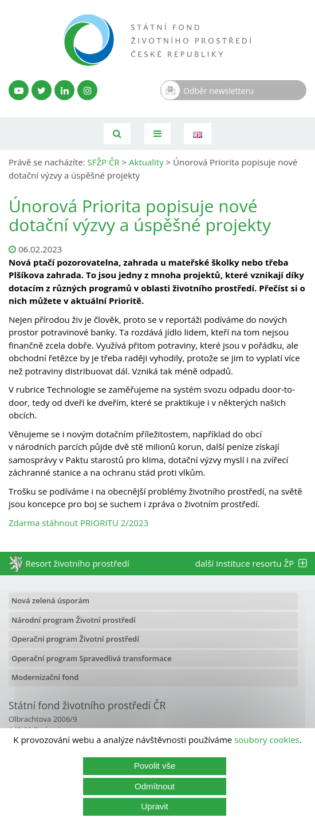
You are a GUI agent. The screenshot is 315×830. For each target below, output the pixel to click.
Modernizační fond (44, 677)
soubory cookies (267, 739)
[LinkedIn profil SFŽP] (64, 90)
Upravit (154, 806)
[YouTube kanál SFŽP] (19, 90)
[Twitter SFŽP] (42, 90)
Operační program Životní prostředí (75, 639)
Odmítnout (155, 786)
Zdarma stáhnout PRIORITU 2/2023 (78, 522)
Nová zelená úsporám (50, 600)
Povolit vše (155, 765)
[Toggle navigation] (157, 133)
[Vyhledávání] (117, 133)
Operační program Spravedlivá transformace (91, 658)
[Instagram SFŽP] (87, 90)
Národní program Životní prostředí (73, 620)
